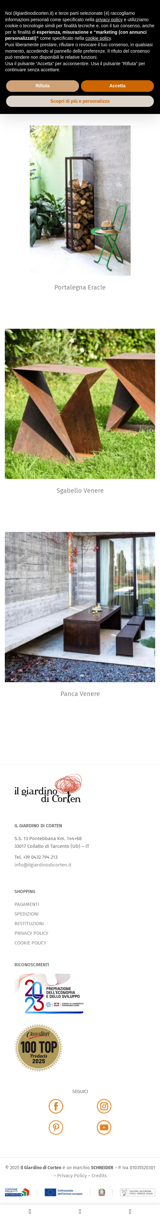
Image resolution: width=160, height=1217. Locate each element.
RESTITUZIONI (29, 923)
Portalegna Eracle (80, 287)
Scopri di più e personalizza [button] (80, 101)
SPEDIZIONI (26, 914)
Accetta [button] (117, 85)
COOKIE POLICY (30, 943)
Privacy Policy (72, 1175)
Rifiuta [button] (43, 85)
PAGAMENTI (26, 904)
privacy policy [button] (109, 19)
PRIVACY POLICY (31, 933)
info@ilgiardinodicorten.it (42, 865)
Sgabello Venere (80, 490)
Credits (99, 1175)
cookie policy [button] (98, 38)
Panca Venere (80, 694)
